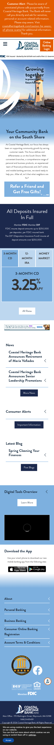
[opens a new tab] (18, 571)
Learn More (27, 502)
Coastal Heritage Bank (27, 47)
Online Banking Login (46, 45)
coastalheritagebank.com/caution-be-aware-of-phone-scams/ (27, 28)
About (8, 598)
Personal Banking (15, 610)
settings (32, 735)
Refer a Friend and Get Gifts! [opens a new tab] (29, 190)
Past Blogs (29, 467)
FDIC (25, 224)
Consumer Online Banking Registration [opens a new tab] (21, 632)
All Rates (27, 311)
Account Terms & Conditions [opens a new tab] (22, 642)
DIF (38, 224)
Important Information (29, 425)
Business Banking (15, 621)
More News (29, 393)
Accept (8, 740)
